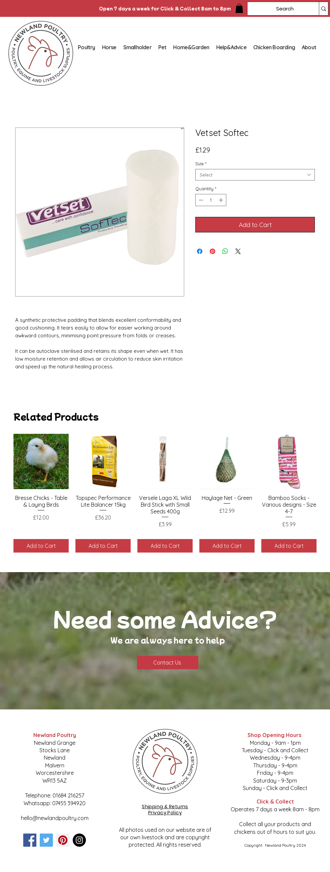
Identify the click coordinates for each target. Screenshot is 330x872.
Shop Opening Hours (275, 735)
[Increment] (222, 200)
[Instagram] (79, 840)
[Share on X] (238, 251)
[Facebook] (29, 840)
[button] (239, 8)
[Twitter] (46, 840)
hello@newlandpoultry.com (55, 818)
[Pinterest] (62, 840)
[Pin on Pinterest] (212, 251)
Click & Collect (275, 801)
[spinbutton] (211, 200)
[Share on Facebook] (200, 251)
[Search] (278, 8)
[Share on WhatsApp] (225, 251)
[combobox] (255, 174)
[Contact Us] (167, 662)
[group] (165, 493)
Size (200, 163)
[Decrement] (200, 200)
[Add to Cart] (41, 546)
